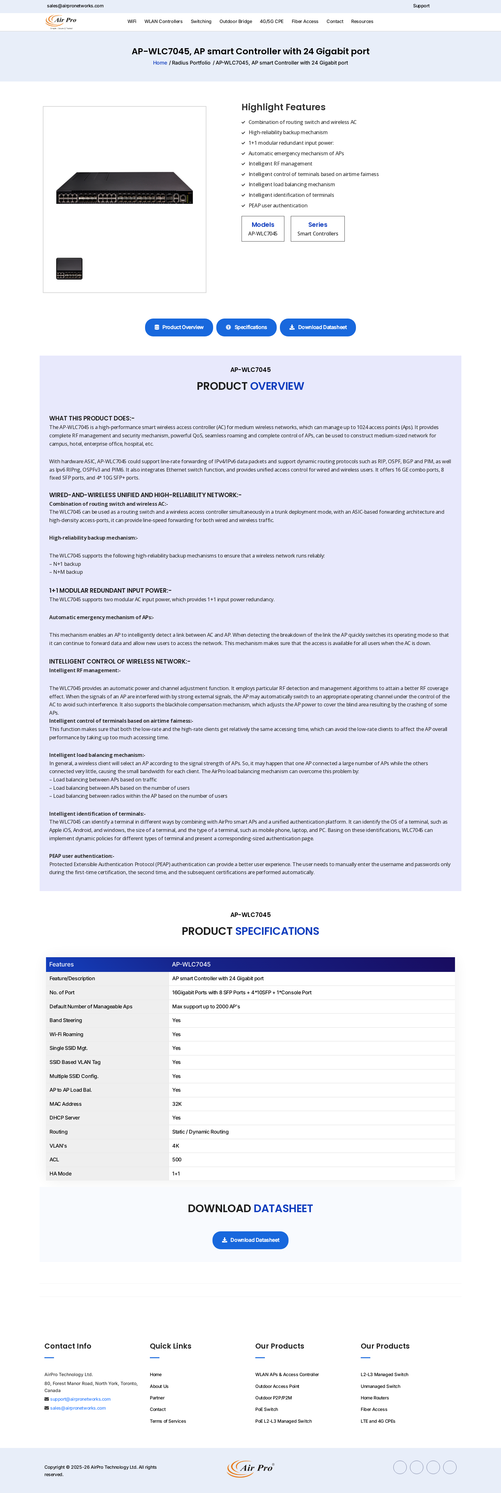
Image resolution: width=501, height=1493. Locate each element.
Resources (362, 21)
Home (121, 62)
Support (417, 5)
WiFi (131, 21)
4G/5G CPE (271, 21)
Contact (335, 21)
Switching (201, 21)
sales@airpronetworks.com (74, 5)
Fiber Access (305, 21)
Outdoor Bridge (236, 21)
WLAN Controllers (163, 21)
